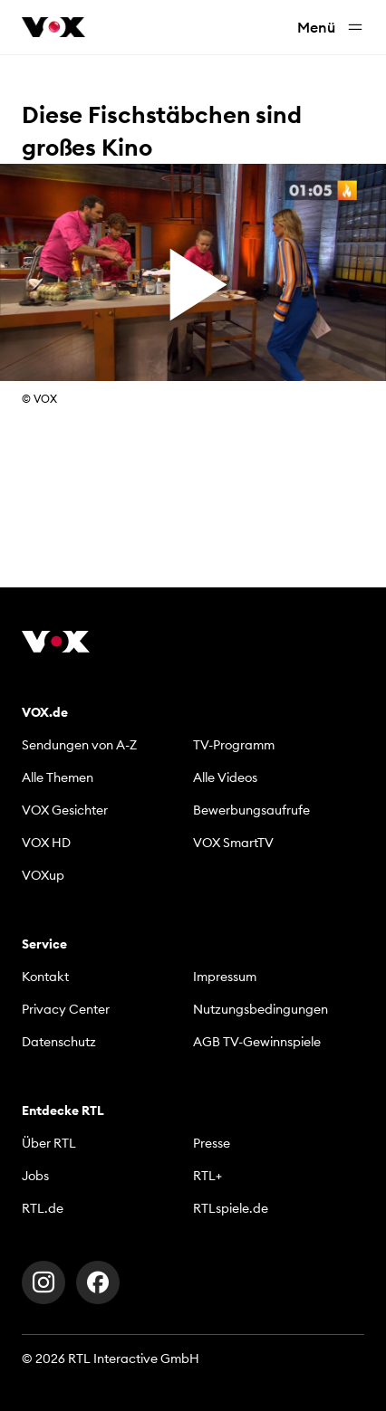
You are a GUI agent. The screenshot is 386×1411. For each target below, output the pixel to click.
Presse (211, 1143)
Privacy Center (66, 1009)
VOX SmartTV (233, 842)
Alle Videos (225, 777)
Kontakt (45, 976)
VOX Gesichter (65, 810)
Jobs (35, 1176)
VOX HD (46, 842)
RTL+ (207, 1176)
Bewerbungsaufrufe (251, 810)
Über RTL (49, 1143)
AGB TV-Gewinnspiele (257, 1042)
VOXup (43, 875)
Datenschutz (59, 1042)
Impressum (224, 976)
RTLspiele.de (230, 1208)
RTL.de (42, 1208)
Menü (330, 27)
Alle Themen (57, 777)
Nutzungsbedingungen (260, 1009)
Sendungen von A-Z (79, 745)
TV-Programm (234, 745)
